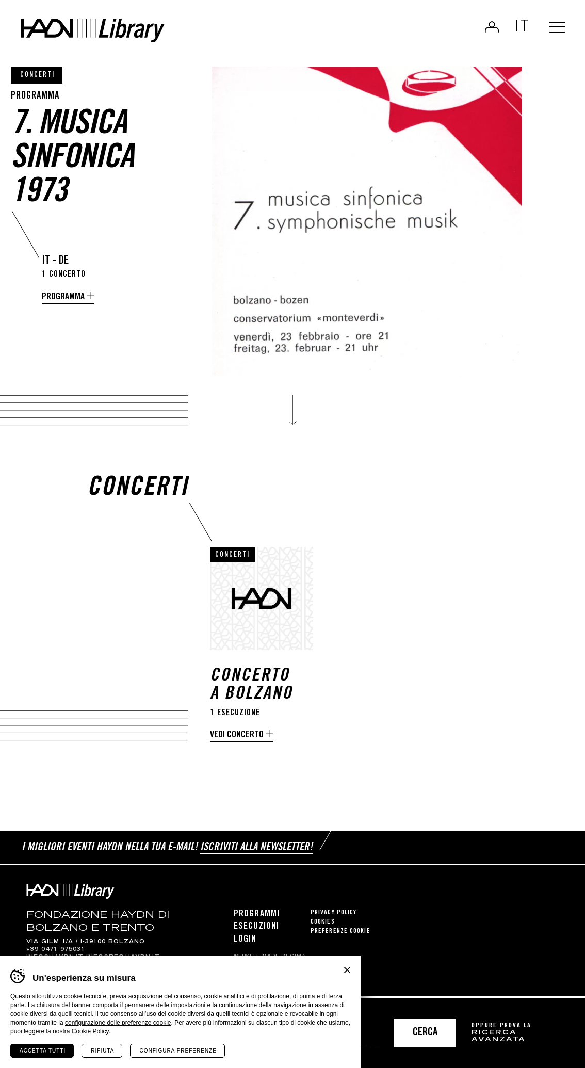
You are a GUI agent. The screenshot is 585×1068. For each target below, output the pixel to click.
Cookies (323, 925)
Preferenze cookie (340, 934)
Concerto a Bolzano (251, 690)
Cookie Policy (90, 1031)
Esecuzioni (256, 929)
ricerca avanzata (499, 1037)
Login (487, 29)
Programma (63, 297)
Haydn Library (107, 33)
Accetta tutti (43, 1051)
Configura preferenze (177, 1051)
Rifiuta (102, 1051)
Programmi (257, 917)
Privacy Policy (333, 916)
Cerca (425, 1033)
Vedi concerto (237, 740)
